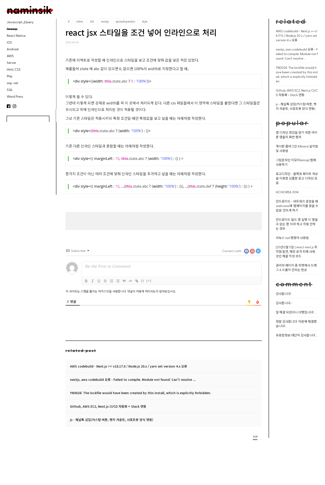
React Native (16, 35)
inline (79, 21)
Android (13, 49)
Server (11, 62)
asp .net (12, 83)
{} (142, 280)
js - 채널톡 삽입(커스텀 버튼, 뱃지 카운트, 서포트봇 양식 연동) (111, 419)
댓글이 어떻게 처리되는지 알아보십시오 (151, 291)
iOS (9, 42)
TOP (255, 436)
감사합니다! (283, 294)
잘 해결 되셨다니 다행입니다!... (296, 312)
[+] (148, 280)
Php (9, 76)
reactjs (105, 21)
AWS (10, 56)
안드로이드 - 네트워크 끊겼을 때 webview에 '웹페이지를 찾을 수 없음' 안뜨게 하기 (297, 205)
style (144, 21)
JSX (92, 21)
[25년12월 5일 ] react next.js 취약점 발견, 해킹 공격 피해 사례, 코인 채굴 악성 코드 (296, 251)
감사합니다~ (284, 303)
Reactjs (12, 29)
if (69, 21)
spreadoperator (125, 21)
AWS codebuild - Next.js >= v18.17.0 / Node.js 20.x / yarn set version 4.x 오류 (128, 366)
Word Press (15, 96)
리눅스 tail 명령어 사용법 (292, 238)
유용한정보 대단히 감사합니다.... (297, 335)
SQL (10, 90)
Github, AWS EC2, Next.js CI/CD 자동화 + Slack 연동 (108, 406)
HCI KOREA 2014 (287, 192)
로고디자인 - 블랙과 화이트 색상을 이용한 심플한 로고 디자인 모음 (297, 178)
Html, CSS (14, 69)
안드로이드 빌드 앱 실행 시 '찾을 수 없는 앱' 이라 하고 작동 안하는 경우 (297, 224)
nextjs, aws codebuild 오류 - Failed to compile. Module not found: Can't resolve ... (133, 379)
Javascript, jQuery (20, 22)
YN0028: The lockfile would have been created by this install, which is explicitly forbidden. (140, 393)
